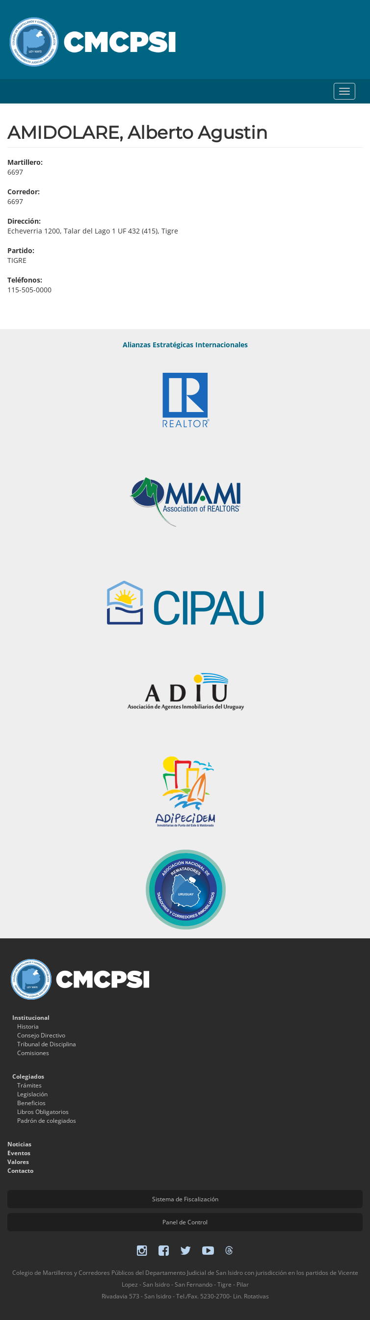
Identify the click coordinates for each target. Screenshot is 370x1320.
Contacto (20, 1170)
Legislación (32, 1094)
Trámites (29, 1085)
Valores (18, 1162)
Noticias (19, 1144)
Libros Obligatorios (43, 1112)
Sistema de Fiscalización (185, 1199)
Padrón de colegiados (46, 1120)
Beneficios (31, 1103)
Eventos (18, 1153)
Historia (28, 1026)
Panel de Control (185, 1222)
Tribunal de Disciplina (46, 1044)
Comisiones (33, 1053)
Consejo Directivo (41, 1035)
